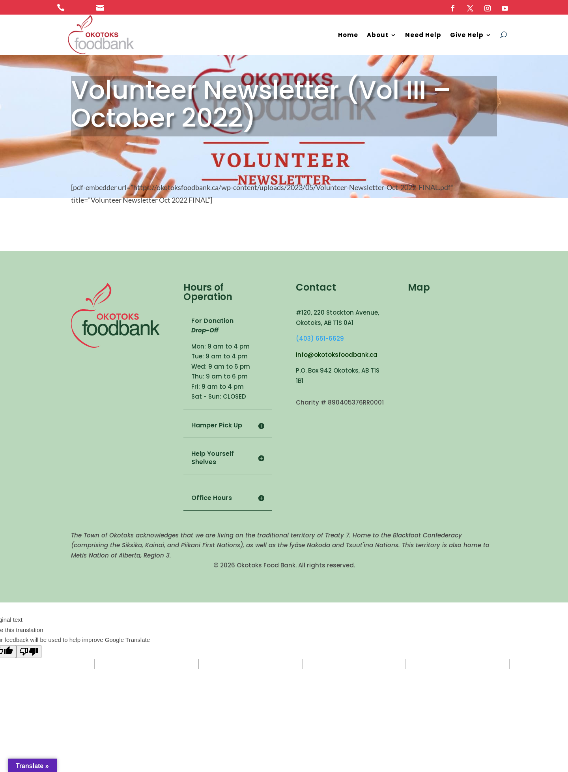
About (378, 35)
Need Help (423, 35)
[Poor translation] (28, 651)
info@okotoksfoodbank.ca (336, 355)
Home (348, 35)
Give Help (467, 35)
